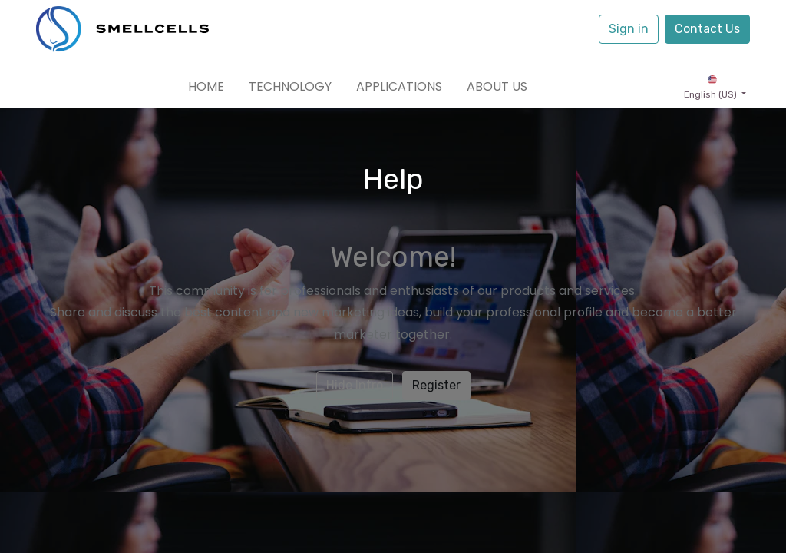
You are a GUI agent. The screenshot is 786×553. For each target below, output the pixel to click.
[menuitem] (206, 86)
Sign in (629, 29)
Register (436, 385)
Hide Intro (354, 385)
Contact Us (707, 29)
